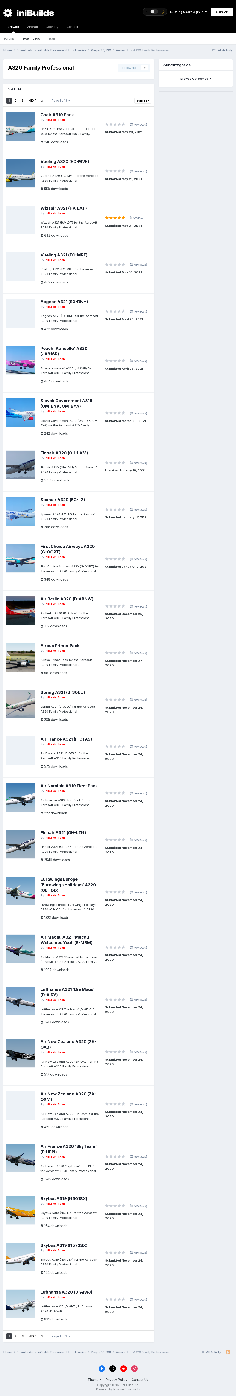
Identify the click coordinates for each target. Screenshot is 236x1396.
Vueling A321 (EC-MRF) (64, 255)
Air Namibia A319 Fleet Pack (69, 785)
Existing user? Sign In (188, 12)
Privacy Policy (116, 1379)
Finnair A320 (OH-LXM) (64, 453)
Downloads (31, 38)
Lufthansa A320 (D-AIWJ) (66, 1292)
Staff (51, 38)
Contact (72, 27)
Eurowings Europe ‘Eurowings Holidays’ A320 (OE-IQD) (68, 885)
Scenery (52, 27)
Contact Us (140, 1379)
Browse (13, 29)
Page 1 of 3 (61, 100)
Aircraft (32, 27)
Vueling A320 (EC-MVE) (65, 161)
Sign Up (222, 11)
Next (32, 100)
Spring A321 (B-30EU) (63, 692)
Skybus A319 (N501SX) (64, 1198)
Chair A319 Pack (57, 114)
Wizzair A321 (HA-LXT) (64, 208)
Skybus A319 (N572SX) (64, 1245)
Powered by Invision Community (118, 1389)
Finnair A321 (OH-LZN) (63, 832)
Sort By (143, 100)
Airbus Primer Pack (60, 645)
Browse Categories (195, 78)
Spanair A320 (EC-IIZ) (63, 499)
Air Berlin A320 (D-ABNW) (67, 598)
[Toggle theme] (155, 12)
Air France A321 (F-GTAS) (66, 739)
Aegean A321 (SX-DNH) (64, 301)
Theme (94, 1379)
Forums (9, 38)
